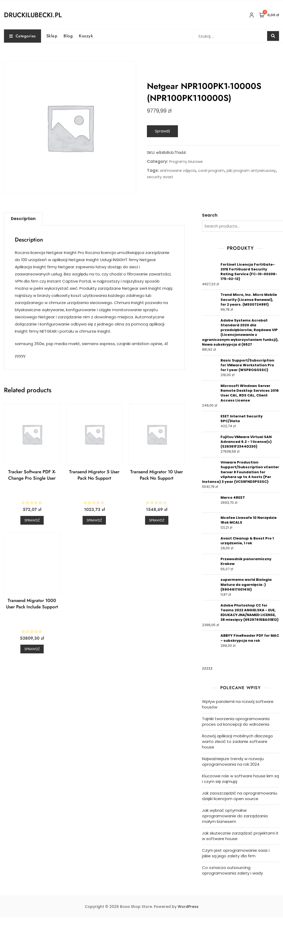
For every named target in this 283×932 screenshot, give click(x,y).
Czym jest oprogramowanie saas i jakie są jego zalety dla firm (235, 853)
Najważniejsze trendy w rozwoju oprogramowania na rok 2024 (233, 761)
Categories (22, 36)
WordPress (188, 906)
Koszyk (86, 36)
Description (23, 218)
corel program (211, 170)
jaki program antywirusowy (251, 170)
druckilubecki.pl (33, 15)
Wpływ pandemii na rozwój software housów (237, 704)
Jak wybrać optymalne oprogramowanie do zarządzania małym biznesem (235, 816)
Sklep (51, 36)
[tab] (23, 218)
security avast (160, 177)
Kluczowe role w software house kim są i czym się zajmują (240, 778)
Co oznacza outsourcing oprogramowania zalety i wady (232, 870)
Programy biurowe (186, 161)
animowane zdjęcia (178, 170)
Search (209, 215)
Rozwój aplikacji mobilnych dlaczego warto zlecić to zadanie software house (237, 741)
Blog (68, 36)
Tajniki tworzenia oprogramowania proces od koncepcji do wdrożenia (235, 721)
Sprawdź (162, 131)
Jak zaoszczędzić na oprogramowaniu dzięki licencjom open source (239, 795)
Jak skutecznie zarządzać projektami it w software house (240, 835)
